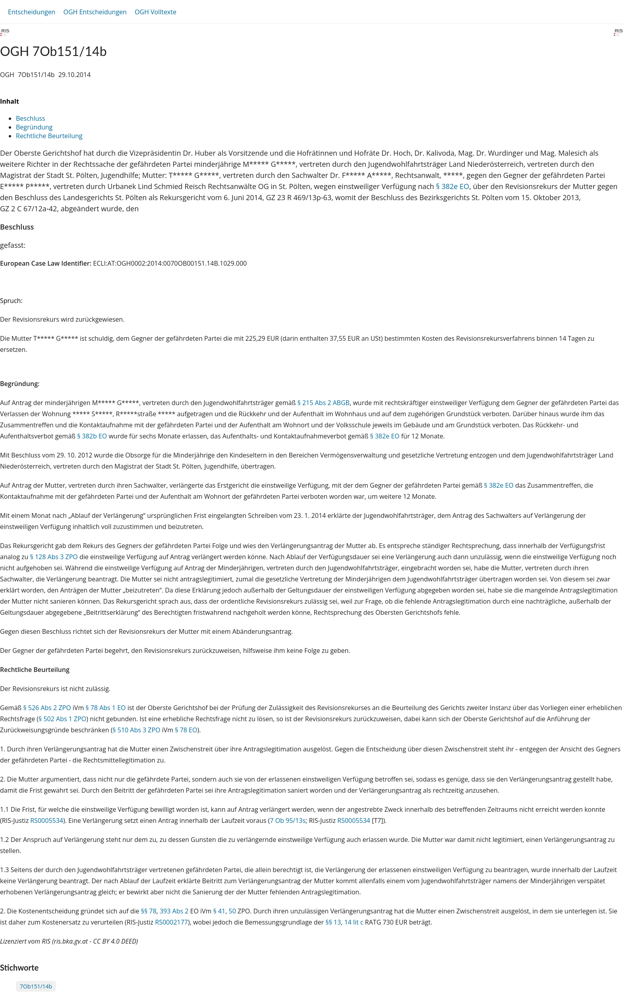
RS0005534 (46, 820)
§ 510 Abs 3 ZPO (136, 730)
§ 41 (219, 911)
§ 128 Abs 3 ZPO (54, 556)
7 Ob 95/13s (288, 820)
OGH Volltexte (155, 12)
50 (232, 911)
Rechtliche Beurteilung (49, 135)
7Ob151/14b (36, 986)
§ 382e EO (452, 186)
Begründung (34, 127)
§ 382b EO (92, 436)
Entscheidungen (31, 12)
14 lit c (353, 922)
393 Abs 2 (174, 911)
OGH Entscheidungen (94, 12)
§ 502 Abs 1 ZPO (62, 718)
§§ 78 (149, 911)
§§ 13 (333, 922)
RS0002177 (171, 922)
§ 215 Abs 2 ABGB (324, 402)
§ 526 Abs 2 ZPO (47, 707)
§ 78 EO (186, 730)
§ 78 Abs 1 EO (105, 707)
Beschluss (30, 118)
